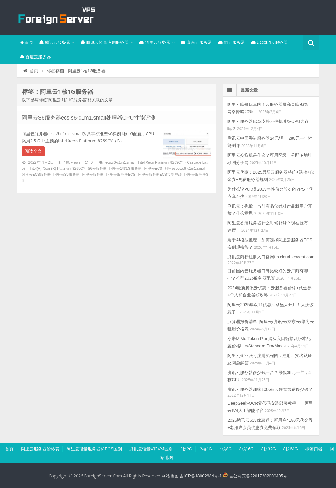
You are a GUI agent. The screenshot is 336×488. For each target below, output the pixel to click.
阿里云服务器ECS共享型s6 (160, 174)
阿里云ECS (153, 168)
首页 (27, 42)
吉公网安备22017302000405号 (255, 475)
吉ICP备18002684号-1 (201, 475)
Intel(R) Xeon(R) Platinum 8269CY (57, 168)
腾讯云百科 (56, 16)
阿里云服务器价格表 (40, 449)
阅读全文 (33, 151)
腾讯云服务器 (54, 42)
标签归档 (313, 449)
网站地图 (169, 475)
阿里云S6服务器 (66, 174)
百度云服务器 (35, 56)
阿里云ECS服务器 (36, 174)
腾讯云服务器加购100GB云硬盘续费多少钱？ (270, 389)
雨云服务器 (231, 42)
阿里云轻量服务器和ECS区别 (94, 449)
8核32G (268, 449)
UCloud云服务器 (269, 42)
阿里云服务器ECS (120, 174)
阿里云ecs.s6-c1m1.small (185, 168)
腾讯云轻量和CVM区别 (151, 449)
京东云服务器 (196, 42)
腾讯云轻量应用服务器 (105, 42)
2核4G (206, 449)
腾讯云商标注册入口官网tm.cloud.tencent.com (270, 256)
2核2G (186, 449)
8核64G (290, 449)
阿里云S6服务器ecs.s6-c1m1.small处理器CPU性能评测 (89, 118)
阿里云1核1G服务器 (125, 168)
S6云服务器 (97, 168)
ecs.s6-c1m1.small (120, 162)
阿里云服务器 (154, 42)
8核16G (246, 449)
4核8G (226, 449)
